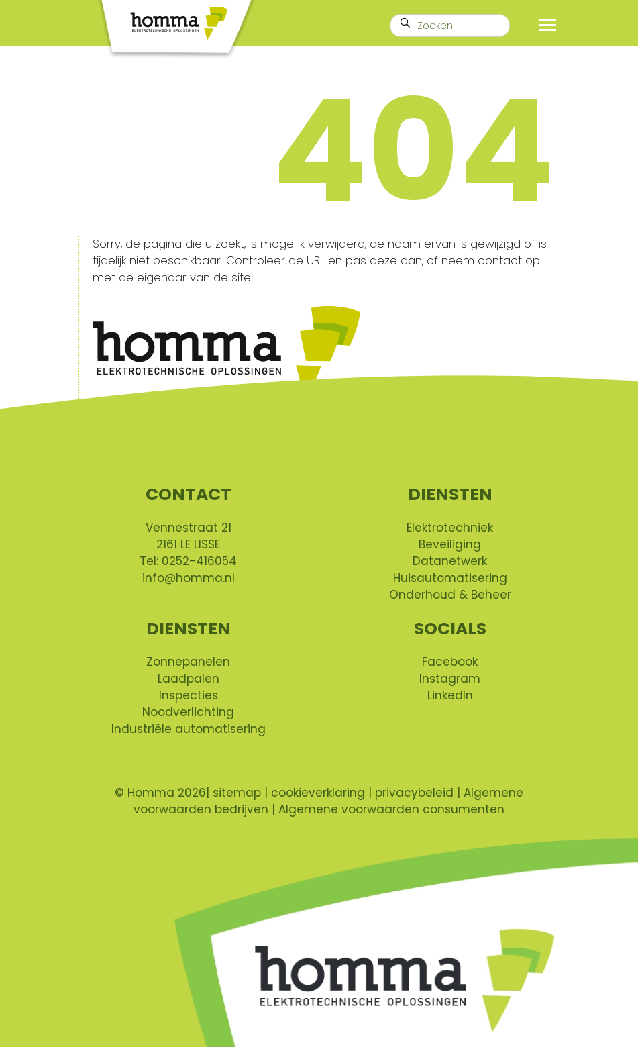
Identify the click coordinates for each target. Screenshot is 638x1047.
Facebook (450, 662)
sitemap (238, 793)
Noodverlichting (188, 712)
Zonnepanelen (188, 662)
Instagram (449, 678)
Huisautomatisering (450, 578)
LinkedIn (450, 695)
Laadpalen (188, 678)
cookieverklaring (318, 793)
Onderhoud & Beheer (450, 595)
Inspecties (188, 695)
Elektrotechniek (450, 527)
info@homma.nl (188, 578)
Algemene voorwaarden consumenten (391, 809)
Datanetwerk (450, 561)
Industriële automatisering (188, 729)
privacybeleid (414, 793)
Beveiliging (450, 544)
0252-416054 (199, 561)
